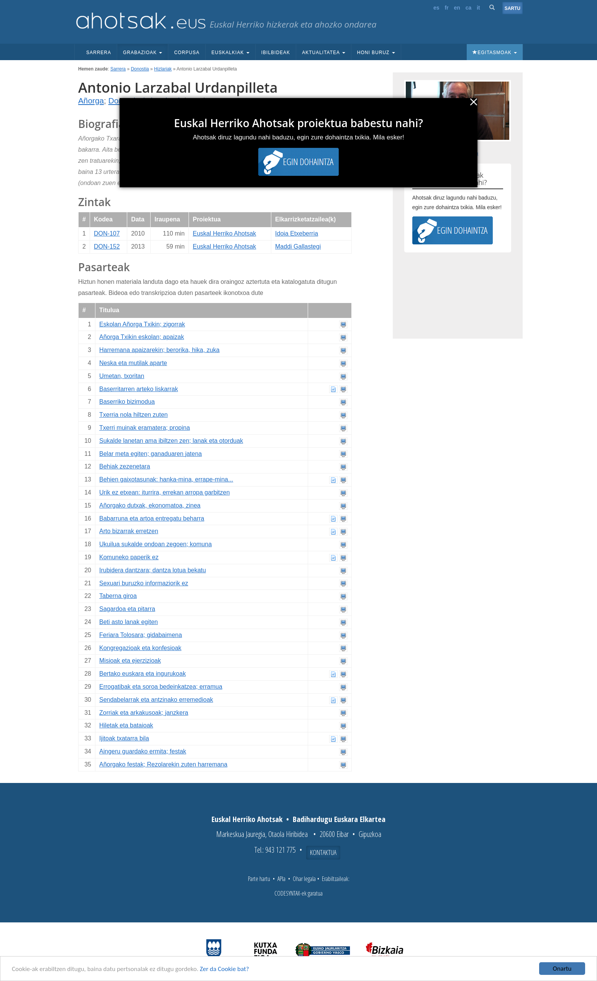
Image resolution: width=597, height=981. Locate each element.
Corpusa (186, 52)
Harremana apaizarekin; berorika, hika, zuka (159, 350)
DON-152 (107, 246)
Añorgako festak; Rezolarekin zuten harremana (163, 764)
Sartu (512, 8)
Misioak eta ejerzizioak (130, 660)
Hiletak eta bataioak (126, 725)
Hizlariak (163, 69)
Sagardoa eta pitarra (127, 609)
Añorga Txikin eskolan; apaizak (141, 337)
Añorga (91, 100)
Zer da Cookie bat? (224, 969)
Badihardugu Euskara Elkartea (339, 819)
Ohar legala (304, 879)
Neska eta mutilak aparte (133, 363)
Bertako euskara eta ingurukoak (142, 673)
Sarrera (98, 52)
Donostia (140, 69)
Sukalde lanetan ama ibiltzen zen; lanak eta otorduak (171, 440)
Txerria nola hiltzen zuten (133, 414)
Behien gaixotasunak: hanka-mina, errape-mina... (166, 479)
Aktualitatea (323, 52)
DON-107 (107, 233)
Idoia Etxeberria (296, 233)
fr (446, 8)
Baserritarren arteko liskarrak (138, 389)
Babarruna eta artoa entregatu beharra (151, 518)
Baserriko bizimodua (127, 401)
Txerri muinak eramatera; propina (144, 427)
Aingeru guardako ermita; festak (142, 751)
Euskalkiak (230, 52)
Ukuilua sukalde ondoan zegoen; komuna (155, 544)
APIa (281, 879)
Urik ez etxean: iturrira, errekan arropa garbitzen (164, 492)
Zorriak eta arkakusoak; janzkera (143, 712)
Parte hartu (259, 879)
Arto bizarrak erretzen (128, 531)
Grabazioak (142, 52)
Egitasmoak (494, 52)
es (436, 8)
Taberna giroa (118, 596)
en (457, 8)
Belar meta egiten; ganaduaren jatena (150, 453)
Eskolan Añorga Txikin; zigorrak (142, 324)
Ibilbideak (275, 52)
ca (469, 8)
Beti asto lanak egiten (128, 622)
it (478, 8)
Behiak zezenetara (124, 466)
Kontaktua (323, 852)
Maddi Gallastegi (298, 246)
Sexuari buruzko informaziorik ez (143, 583)
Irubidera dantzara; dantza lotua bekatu (152, 570)
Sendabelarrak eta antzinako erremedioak (156, 699)
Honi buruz (376, 52)
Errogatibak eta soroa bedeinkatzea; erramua (160, 686)
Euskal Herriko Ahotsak (224, 233)
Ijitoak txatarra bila (124, 738)
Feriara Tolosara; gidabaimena (140, 635)
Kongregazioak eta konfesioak (140, 648)
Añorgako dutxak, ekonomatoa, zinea (149, 505)
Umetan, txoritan (121, 376)
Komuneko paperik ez (129, 557)
